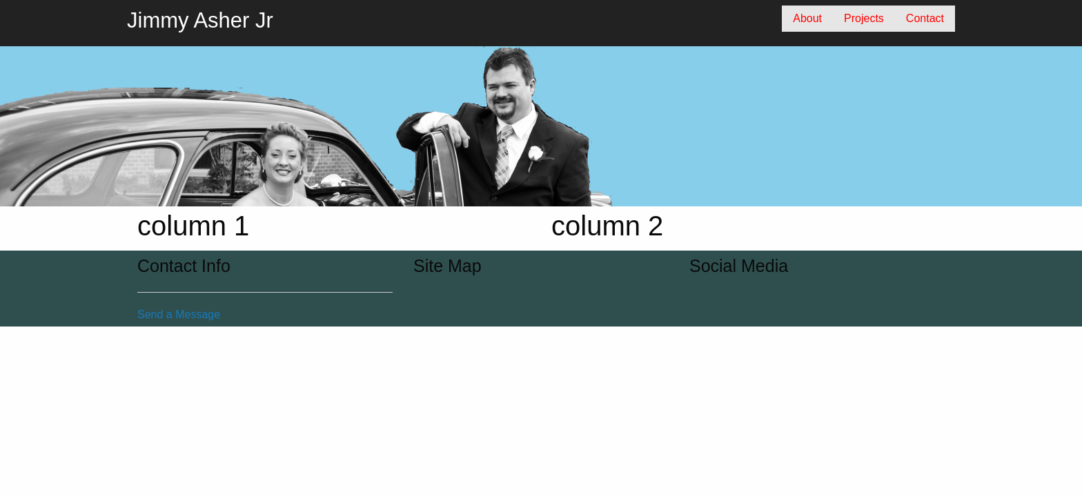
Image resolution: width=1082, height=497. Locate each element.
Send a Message (178, 314)
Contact (925, 18)
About (807, 18)
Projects (864, 18)
